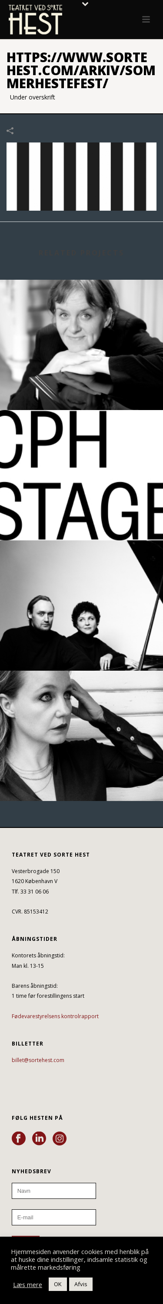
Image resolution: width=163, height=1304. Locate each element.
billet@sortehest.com (38, 1060)
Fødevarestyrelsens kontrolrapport (55, 1016)
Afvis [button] (80, 1284)
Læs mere (27, 1284)
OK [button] (58, 1284)
